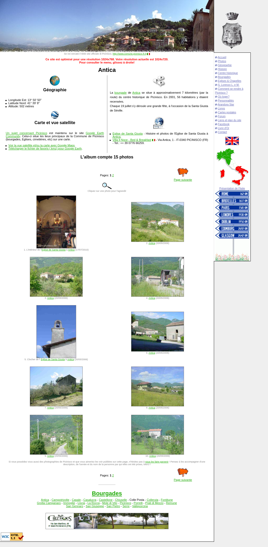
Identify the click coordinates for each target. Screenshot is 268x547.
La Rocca (93, 502)
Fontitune (167, 499)
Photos (222, 61)
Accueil (222, 57)
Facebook (224, 124)
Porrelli (138, 502)
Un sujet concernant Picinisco (26, 133)
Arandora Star (226, 104)
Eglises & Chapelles (229, 80)
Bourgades (224, 77)
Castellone (106, 499)
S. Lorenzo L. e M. (228, 84)
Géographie (225, 65)
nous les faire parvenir (157, 461)
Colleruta (152, 499)
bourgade (120, 92)
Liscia (81, 502)
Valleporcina (140, 506)
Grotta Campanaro (49, 502)
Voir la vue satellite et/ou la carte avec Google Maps (41, 145)
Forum (222, 116)
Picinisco (125, 502)
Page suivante (183, 179)
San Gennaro (74, 506)
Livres (221, 108)
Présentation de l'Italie (232, 188)
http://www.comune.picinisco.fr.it (129, 53)
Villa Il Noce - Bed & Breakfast (132, 139)
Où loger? (224, 96)
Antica (136, 92)
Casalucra (90, 499)
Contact (222, 132)
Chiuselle (121, 499)
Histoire (222, 69)
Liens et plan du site (229, 120)
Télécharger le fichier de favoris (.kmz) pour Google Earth (45, 148)
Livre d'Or (223, 128)
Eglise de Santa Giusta (128, 133)
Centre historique (228, 73)
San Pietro (113, 506)
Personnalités (226, 100)
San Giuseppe (95, 506)
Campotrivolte (60, 499)
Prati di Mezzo (154, 502)
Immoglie (69, 502)
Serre (126, 506)
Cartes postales (227, 112)
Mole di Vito (109, 502)
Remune (171, 502)
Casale (76, 499)
